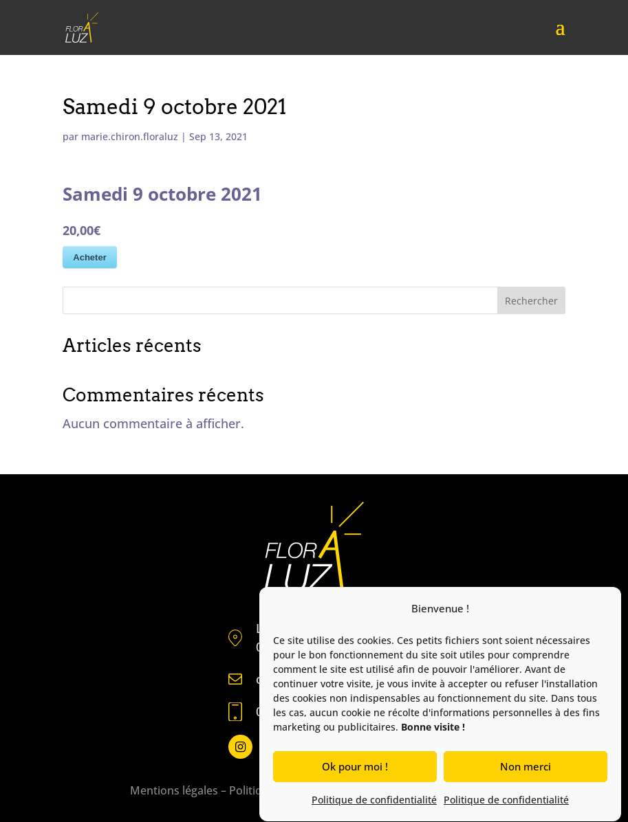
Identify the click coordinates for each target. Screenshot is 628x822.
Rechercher (531, 300)
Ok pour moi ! (355, 768)
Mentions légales (174, 790)
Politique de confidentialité (374, 801)
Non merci (525, 768)
